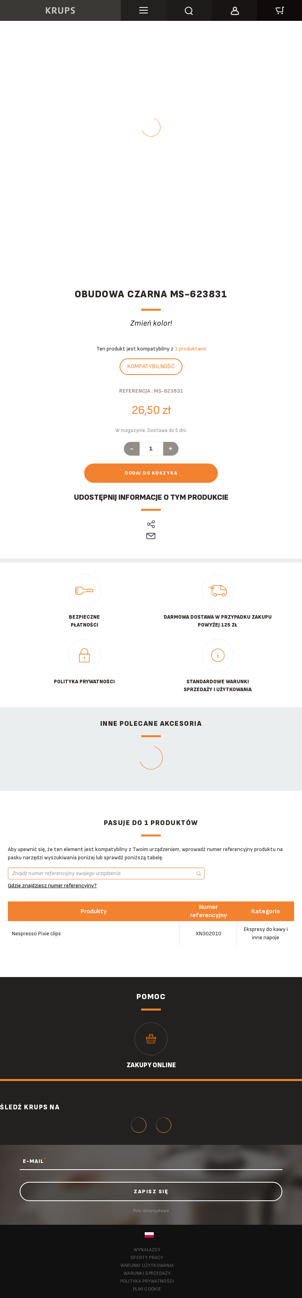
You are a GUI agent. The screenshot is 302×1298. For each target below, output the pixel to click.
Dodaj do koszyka (151, 473)
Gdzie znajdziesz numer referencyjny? (52, 885)
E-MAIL (34, 1160)
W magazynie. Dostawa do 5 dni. (151, 430)
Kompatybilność (151, 366)
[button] (234, 9)
